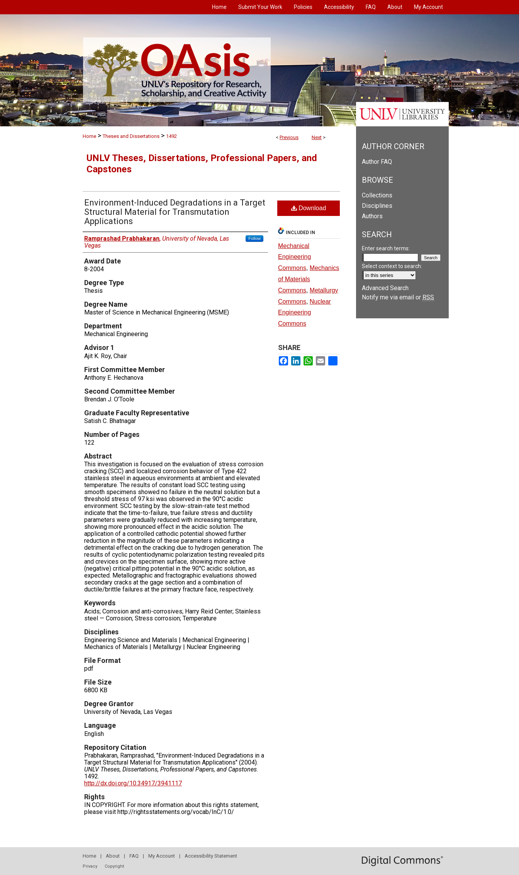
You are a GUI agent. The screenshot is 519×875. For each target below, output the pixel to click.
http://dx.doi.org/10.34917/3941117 (133, 783)
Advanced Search (385, 288)
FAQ (134, 856)
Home (89, 136)
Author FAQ (377, 161)
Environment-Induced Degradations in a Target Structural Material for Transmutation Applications (174, 212)
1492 (171, 136)
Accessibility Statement (211, 856)
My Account (161, 856)
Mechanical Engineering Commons (294, 257)
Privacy (90, 866)
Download (308, 208)
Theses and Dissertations (131, 136)
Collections (377, 195)
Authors (372, 216)
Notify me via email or (398, 297)
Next (317, 137)
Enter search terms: (386, 248)
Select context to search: (392, 266)
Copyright (114, 866)
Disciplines (377, 205)
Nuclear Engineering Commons (304, 312)
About (113, 856)
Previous (289, 137)
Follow (254, 238)
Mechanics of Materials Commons (308, 279)
